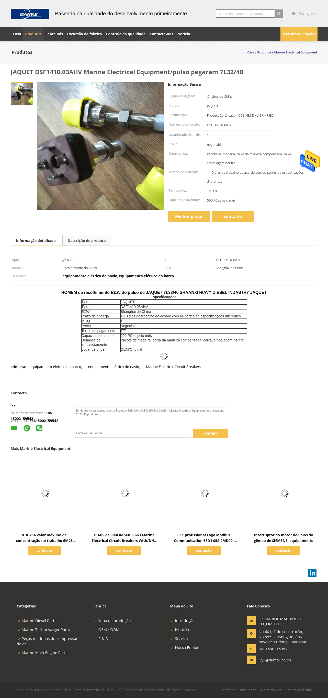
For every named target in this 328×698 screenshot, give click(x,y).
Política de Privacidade (238, 690)
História (179, 629)
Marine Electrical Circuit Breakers (173, 366)
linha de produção (112, 620)
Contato (210, 433)
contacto (233, 216)
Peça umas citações (298, 33)
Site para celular (299, 690)
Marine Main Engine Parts (42, 652)
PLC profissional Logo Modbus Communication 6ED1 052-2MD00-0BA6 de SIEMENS (204, 541)
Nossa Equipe (184, 647)
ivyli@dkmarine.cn (275, 659)
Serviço (179, 638)
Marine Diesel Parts (36, 620)
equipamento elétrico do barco (55, 366)
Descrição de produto (87, 240)
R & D (101, 638)
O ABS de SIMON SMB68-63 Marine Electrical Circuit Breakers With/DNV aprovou (124, 541)
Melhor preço (188, 216)
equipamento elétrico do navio (113, 366)
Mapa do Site (271, 690)
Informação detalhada (36, 240)
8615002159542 (45, 420)
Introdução (182, 620)
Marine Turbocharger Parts (43, 629)
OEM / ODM (107, 629)
